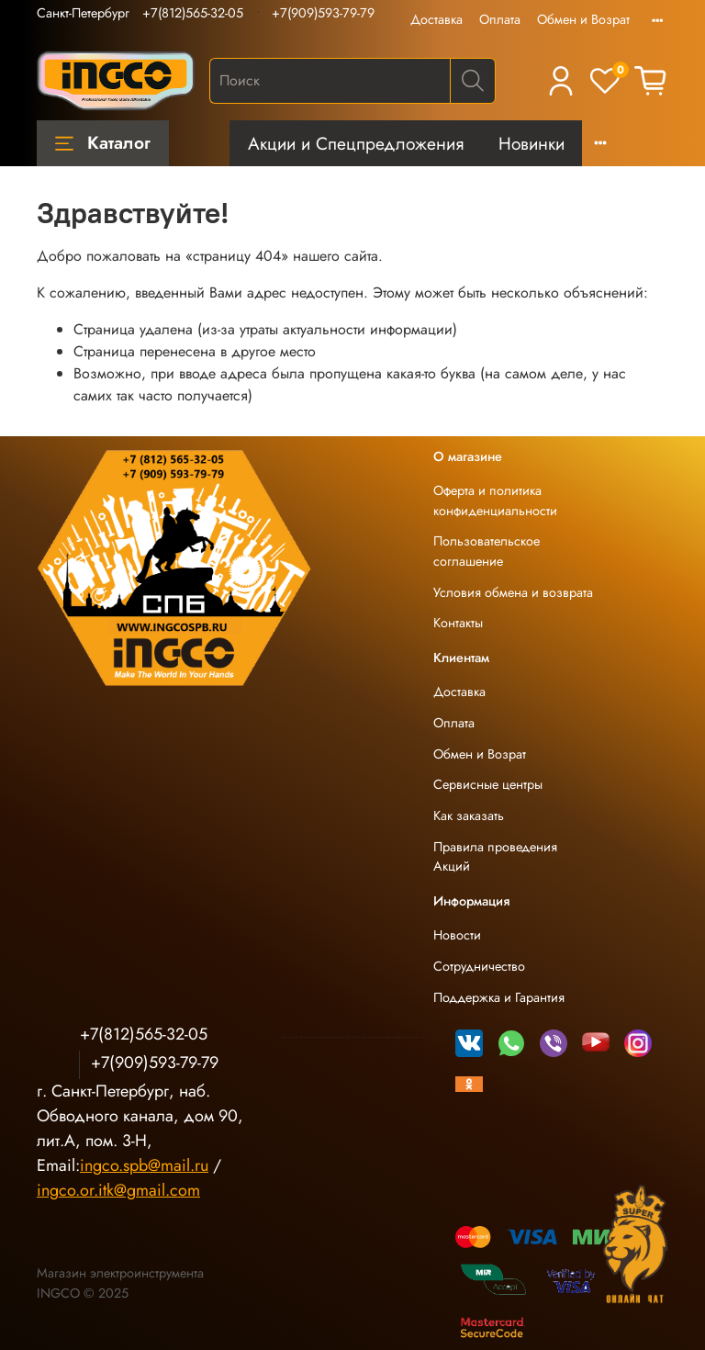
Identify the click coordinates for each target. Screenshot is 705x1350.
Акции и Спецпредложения (356, 143)
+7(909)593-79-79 (323, 13)
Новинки (531, 143)
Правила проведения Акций (495, 857)
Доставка (436, 19)
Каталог (103, 142)
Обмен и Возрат (583, 19)
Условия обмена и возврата (513, 592)
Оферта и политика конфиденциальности (495, 500)
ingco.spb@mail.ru (144, 1165)
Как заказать (468, 815)
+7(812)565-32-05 (192, 13)
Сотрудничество (479, 966)
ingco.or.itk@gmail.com (118, 1190)
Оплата (499, 19)
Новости (457, 935)
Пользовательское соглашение (486, 551)
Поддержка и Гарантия (499, 997)
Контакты (458, 622)
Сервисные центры (488, 784)
